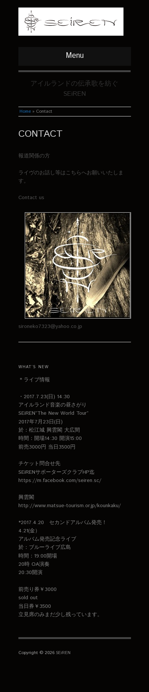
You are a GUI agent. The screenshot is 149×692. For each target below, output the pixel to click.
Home (25, 111)
